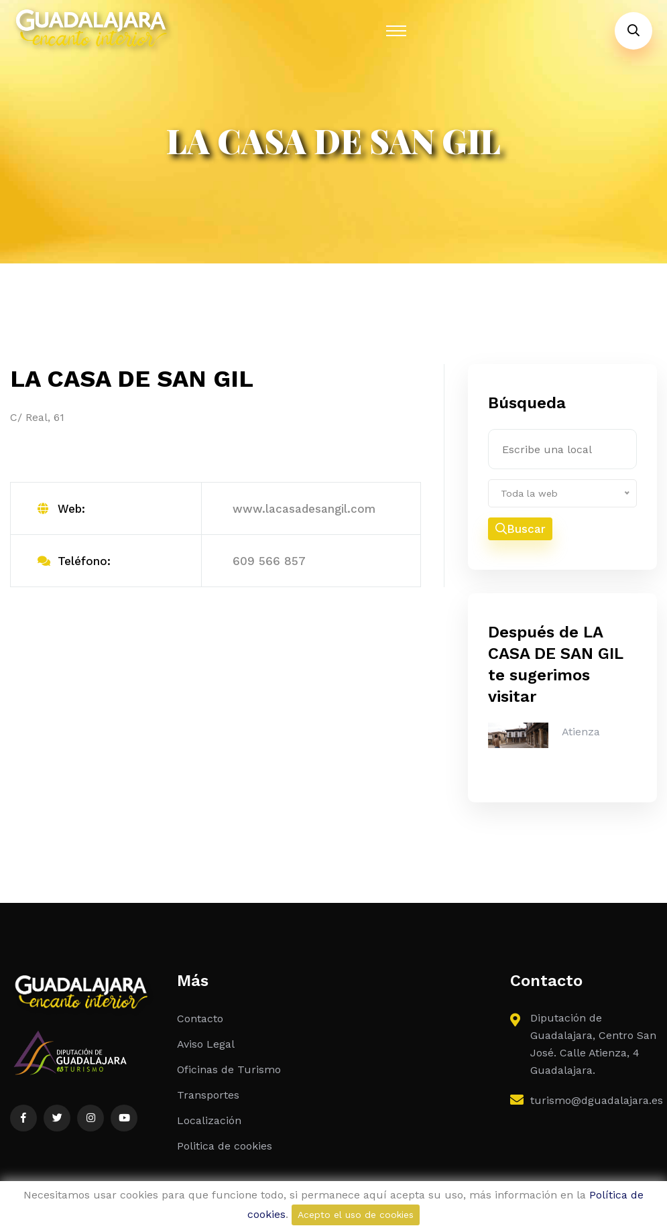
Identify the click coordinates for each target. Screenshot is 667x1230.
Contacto (200, 1019)
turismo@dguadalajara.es (596, 1101)
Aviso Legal (206, 1044)
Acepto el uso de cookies (356, 1214)
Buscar (520, 529)
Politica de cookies (224, 1146)
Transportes (208, 1095)
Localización (209, 1121)
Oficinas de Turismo (229, 1070)
